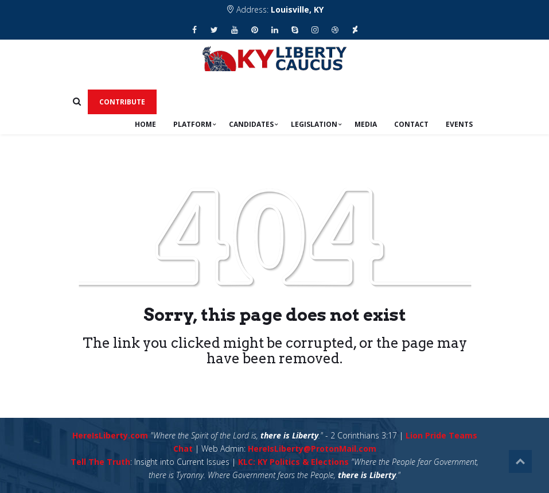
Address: (275, 9)
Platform (192, 124)
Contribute (122, 102)
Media (366, 124)
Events (459, 124)
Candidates (251, 124)
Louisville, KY (297, 9)
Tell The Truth (100, 461)
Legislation (314, 124)
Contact (411, 124)
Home (145, 124)
